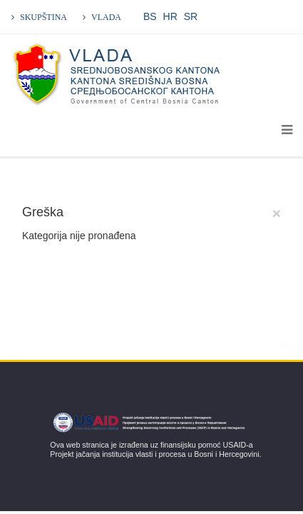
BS (150, 16)
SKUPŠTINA (43, 17)
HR (170, 16)
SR (190, 16)
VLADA (106, 17)
